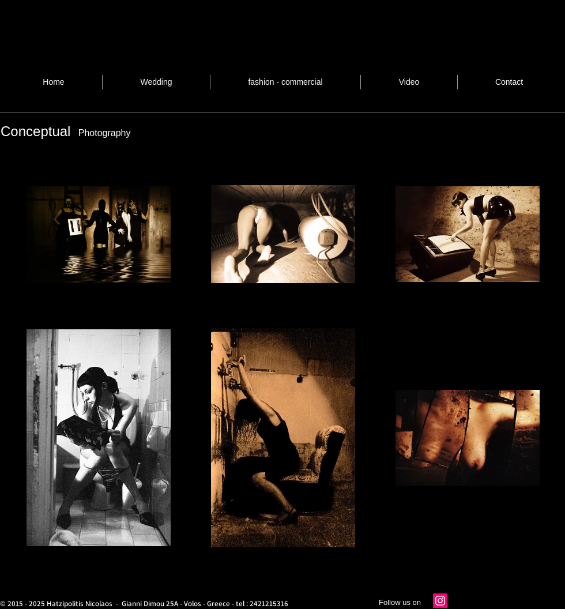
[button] (285, 82)
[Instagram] (440, 600)
